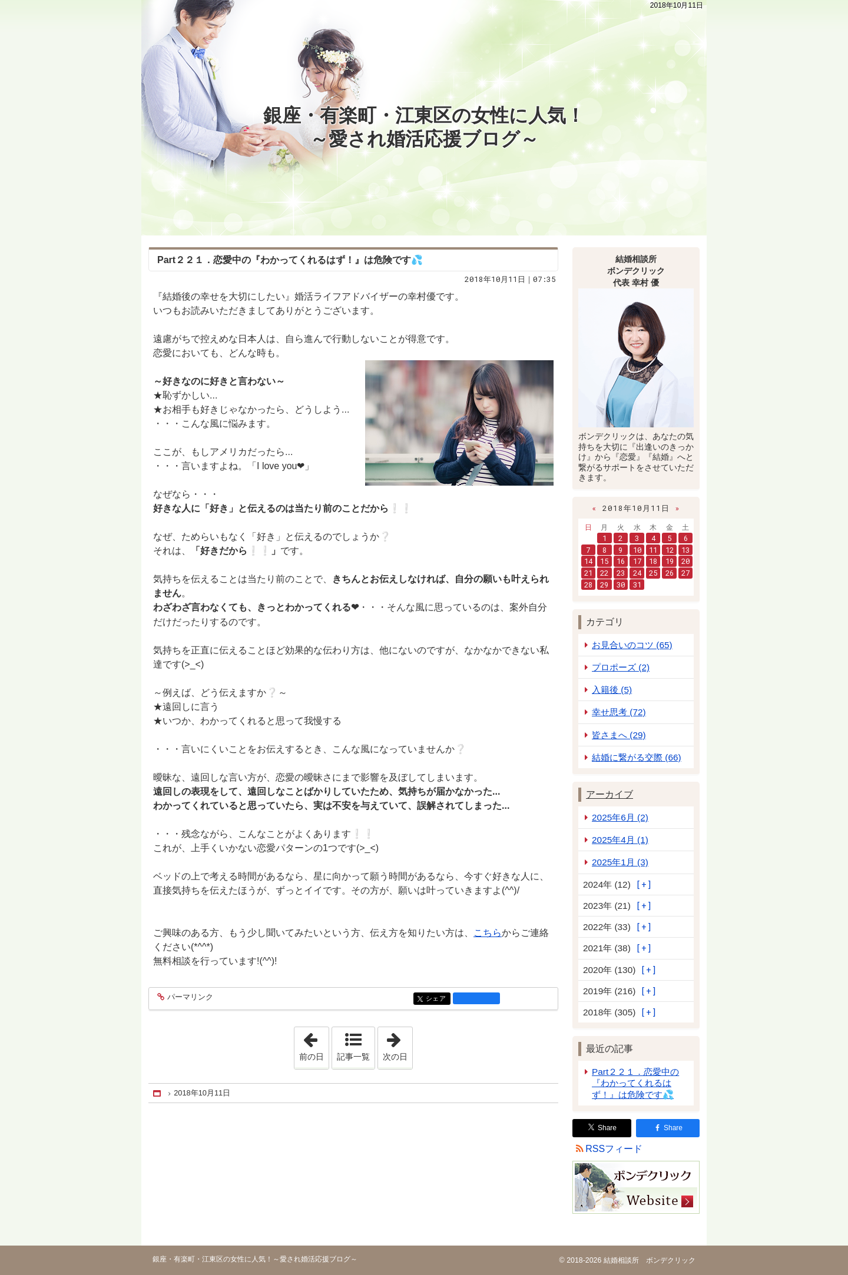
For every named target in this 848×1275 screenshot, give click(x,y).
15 (604, 561)
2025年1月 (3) (620, 862)
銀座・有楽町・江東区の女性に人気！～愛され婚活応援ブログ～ (424, 127)
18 (653, 561)
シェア (437, 999)
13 (685, 550)
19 (669, 561)
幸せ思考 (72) (619, 712)
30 (621, 584)
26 (669, 572)
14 (588, 561)
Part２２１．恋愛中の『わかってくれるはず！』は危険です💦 (635, 1083)
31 (637, 584)
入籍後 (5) (612, 690)
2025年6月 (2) (620, 817)
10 (637, 550)
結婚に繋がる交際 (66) (636, 757)
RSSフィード (613, 1149)
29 (604, 584)
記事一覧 (353, 1056)
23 (621, 572)
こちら (487, 933)
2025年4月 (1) (620, 840)
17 (637, 561)
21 (588, 572)
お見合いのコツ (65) (632, 645)
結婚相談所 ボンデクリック (648, 1260)
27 (685, 572)
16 (621, 561)
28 (588, 584)
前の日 (314, 1044)
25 (653, 572)
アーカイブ (609, 794)
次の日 (397, 1044)
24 (637, 572)
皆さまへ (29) (619, 735)
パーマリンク (189, 997)
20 (685, 561)
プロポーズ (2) (621, 667)
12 (669, 550)
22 (604, 572)
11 (653, 550)
